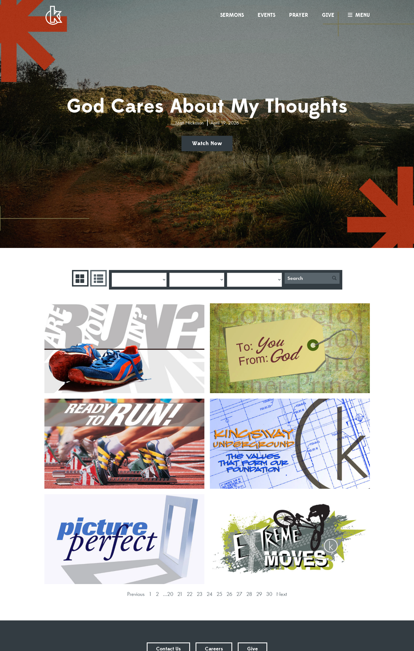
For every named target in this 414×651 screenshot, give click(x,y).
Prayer (298, 15)
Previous (136, 594)
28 (249, 594)
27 (239, 594)
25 (219, 594)
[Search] (307, 278)
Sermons (232, 15)
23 (199, 594)
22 (190, 594)
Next (281, 594)
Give (328, 15)
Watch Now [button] (207, 143)
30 (269, 594)
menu (357, 15)
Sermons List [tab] (97, 278)
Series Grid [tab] (79, 278)
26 (229, 594)
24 (209, 594)
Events (266, 15)
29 (259, 594)
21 (180, 594)
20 (170, 594)
